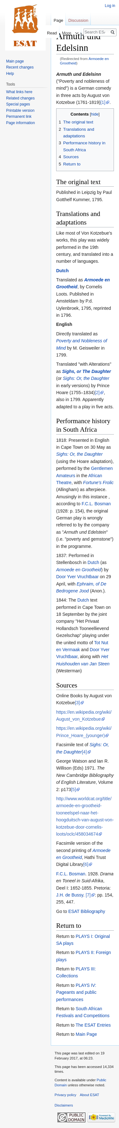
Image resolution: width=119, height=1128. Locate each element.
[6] (86, 864)
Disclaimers (64, 1105)
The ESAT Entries (93, 1025)
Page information (20, 123)
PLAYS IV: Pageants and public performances (76, 992)
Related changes (20, 98)
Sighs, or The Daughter (86, 371)
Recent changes (20, 67)
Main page (15, 61)
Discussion (78, 20)
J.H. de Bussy (69, 894)
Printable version (20, 110)
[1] (102, 102)
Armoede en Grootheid (78, 569)
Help (10, 73)
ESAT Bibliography (86, 911)
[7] (88, 894)
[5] (73, 789)
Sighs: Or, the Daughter (86, 378)
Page (58, 20)
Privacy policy (65, 1095)
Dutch (62, 270)
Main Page (86, 1034)
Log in (110, 5)
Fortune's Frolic (98, 482)
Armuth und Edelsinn (78, 74)
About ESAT (89, 1095)
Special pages (18, 104)
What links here (19, 92)
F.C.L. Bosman (96, 503)
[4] (84, 751)
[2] (97, 392)
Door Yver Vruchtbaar (77, 576)
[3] (77, 702)
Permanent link (18, 116)
